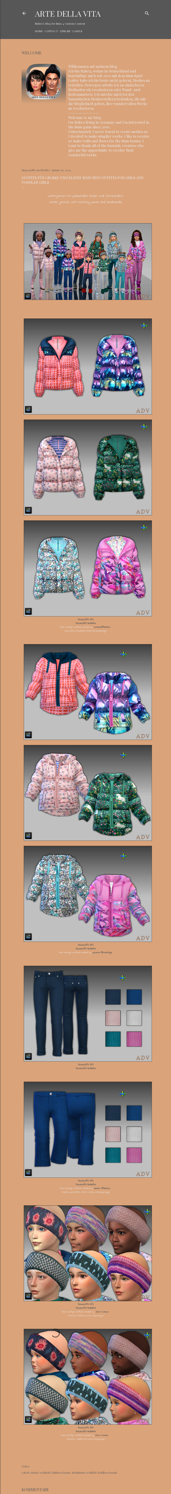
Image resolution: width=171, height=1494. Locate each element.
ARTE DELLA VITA (68, 13)
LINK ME (65, 31)
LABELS (77, 31)
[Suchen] (147, 12)
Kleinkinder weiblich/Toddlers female (94, 1472)
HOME (39, 31)
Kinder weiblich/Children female (50, 1472)
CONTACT (51, 31)
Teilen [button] (25, 1466)
